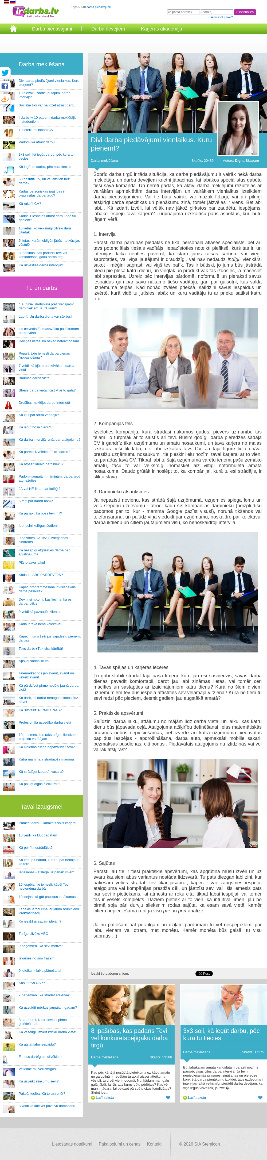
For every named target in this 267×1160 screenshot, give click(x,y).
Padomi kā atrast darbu (36, 142)
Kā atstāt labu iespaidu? (37, 1044)
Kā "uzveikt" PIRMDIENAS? (40, 710)
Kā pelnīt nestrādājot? (35, 848)
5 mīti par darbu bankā (36, 501)
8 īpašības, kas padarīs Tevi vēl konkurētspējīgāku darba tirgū (43, 255)
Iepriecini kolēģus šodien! (38, 526)
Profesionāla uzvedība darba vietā (45, 722)
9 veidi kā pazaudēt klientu (39, 612)
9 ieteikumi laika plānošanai (40, 971)
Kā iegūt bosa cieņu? (35, 427)
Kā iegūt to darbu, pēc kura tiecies (45, 167)
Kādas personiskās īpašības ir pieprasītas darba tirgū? (42, 193)
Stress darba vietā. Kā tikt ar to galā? (47, 390)
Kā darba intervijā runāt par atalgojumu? (49, 439)
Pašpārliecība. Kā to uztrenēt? (42, 1094)
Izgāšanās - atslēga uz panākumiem (46, 872)
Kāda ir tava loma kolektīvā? (40, 624)
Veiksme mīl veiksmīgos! (38, 1069)
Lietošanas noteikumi (72, 1144)
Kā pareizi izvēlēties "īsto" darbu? (44, 452)
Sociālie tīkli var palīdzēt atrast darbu (47, 105)
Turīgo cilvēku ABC (33, 934)
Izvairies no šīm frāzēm (36, 958)
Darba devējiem (108, 29)
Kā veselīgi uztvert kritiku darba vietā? (48, 1032)
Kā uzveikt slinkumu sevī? (39, 1081)
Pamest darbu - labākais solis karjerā (47, 823)
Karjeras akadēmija (161, 29)
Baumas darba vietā (34, 378)
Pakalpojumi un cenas (120, 1144)
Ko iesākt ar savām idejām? (40, 921)
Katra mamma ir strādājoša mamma (46, 759)
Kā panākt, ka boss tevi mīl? (40, 513)
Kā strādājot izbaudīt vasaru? (41, 772)
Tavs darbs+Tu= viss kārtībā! (41, 649)
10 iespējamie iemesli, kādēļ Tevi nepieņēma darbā (44, 886)
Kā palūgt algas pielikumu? (39, 784)
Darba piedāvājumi (52, 29)
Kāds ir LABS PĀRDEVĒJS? (41, 575)
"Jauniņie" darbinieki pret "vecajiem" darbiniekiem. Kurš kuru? (46, 306)
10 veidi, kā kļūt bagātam (38, 835)
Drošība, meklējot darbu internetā (44, 403)
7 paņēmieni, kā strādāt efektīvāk (44, 995)
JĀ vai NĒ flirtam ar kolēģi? (39, 489)
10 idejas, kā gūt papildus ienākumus (47, 897)
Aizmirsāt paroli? (222, 17)
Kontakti (155, 1144)
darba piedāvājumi (99, 7)
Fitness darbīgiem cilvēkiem (40, 1057)
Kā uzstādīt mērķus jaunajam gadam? (48, 1007)
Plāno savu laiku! (32, 562)
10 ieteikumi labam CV (36, 130)
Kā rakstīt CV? (30, 204)
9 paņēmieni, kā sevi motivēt (40, 946)
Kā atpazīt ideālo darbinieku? (41, 464)
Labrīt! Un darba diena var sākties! (45, 316)
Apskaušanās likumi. (34, 661)
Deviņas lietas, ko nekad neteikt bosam (49, 341)
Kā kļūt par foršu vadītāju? (39, 415)
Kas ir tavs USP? (32, 983)
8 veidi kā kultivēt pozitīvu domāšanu (47, 1106)
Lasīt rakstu (105, 1098)
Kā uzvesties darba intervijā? (41, 265)
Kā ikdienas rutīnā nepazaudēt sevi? (47, 747)
